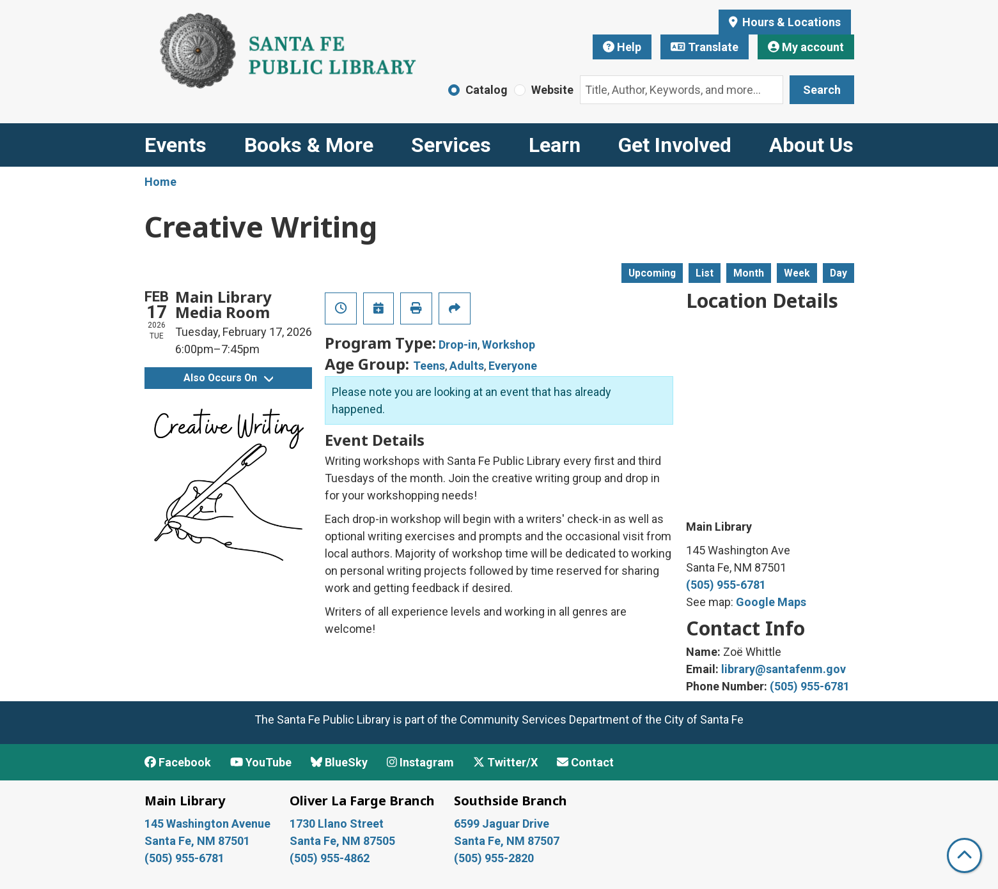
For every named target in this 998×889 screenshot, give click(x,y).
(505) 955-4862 (330, 858)
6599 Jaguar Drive (501, 823)
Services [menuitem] (451, 145)
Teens (429, 365)
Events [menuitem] (175, 145)
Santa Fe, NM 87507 (508, 840)
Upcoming (652, 273)
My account (806, 47)
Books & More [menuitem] (308, 145)
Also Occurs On (228, 378)
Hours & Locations (790, 22)
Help (622, 47)
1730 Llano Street (337, 823)
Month (748, 273)
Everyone (512, 365)
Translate (704, 47)
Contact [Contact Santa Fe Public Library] (585, 762)
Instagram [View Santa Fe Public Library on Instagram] (420, 762)
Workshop (508, 344)
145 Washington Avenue (207, 823)
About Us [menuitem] (811, 145)
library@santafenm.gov (783, 669)
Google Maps (771, 602)
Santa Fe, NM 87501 (198, 840)
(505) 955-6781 (726, 584)
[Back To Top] (964, 855)
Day (838, 273)
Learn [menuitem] (555, 145)
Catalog (486, 89)
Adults (466, 365)
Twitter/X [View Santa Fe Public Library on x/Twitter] (505, 762)
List (704, 273)
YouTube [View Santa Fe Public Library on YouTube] (261, 762)
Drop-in (458, 344)
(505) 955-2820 (494, 858)
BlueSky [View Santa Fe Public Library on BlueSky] (339, 762)
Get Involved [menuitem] (674, 145)
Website (552, 89)
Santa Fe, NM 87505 (344, 840)
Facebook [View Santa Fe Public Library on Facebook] (177, 762)
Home (160, 181)
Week (797, 273)
